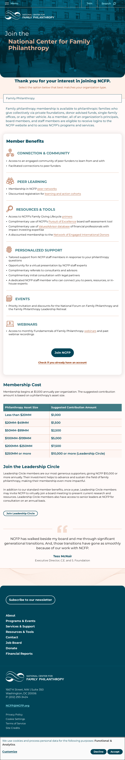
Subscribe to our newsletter (30, 600)
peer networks (47, 188)
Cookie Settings (15, 719)
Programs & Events (20, 621)
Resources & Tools (20, 632)
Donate (11, 648)
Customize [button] (9, 751)
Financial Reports (19, 653)
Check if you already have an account (62, 362)
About (10, 615)
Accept (115, 751)
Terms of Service (16, 723)
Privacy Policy (14, 714)
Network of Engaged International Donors (81, 234)
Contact (12, 637)
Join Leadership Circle (20, 513)
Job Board (14, 643)
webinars (90, 331)
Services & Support (20, 626)
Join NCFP (63, 352)
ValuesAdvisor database (54, 226)
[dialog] (62, 748)
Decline (98, 751)
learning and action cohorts (63, 193)
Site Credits (13, 727)
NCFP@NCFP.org (17, 705)
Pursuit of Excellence (62, 221)
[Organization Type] (62, 98)
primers (67, 216)
